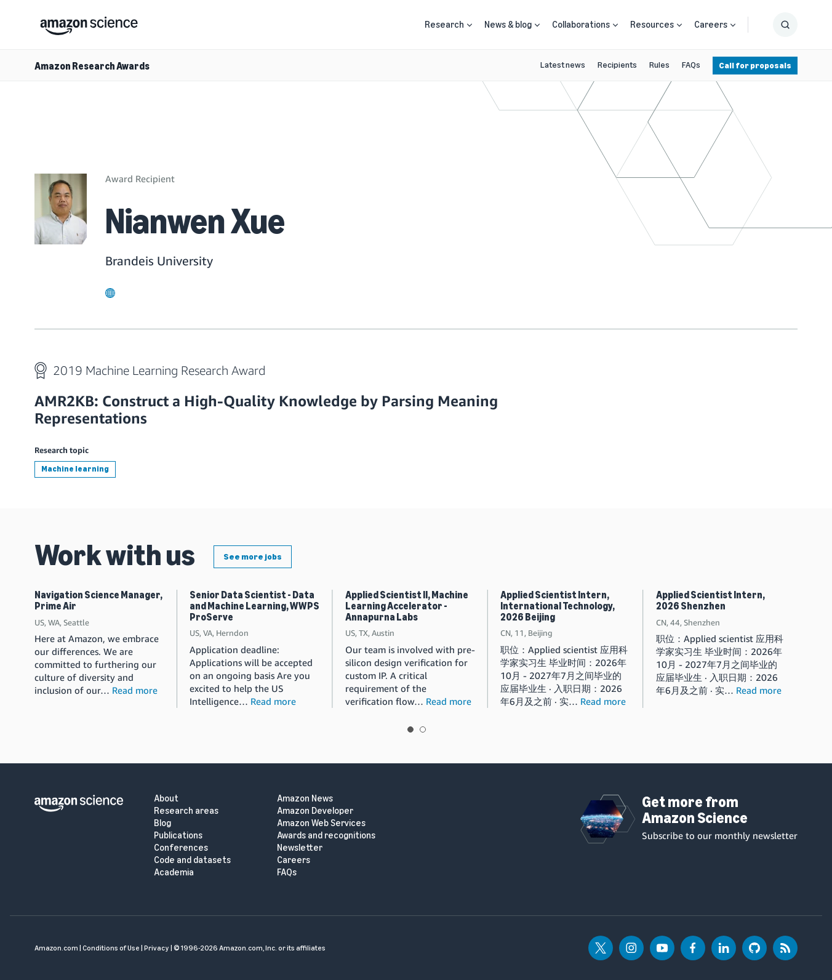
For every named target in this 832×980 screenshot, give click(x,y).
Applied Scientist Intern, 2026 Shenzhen (710, 600)
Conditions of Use (111, 948)
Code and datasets (192, 860)
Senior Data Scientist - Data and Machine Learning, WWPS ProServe (254, 605)
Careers (710, 24)
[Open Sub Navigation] (469, 25)
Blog (162, 823)
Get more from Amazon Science (695, 810)
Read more (135, 690)
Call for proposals (755, 65)
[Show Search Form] (785, 24)
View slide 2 (423, 729)
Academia (174, 872)
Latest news (562, 65)
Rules (659, 65)
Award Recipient (140, 178)
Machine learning (75, 468)
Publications (178, 835)
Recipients (617, 65)
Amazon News (305, 798)
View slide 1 (410, 729)
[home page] (88, 22)
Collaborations (581, 24)
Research (444, 24)
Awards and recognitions (326, 835)
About (166, 798)
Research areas (186, 811)
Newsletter (299, 848)
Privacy (156, 948)
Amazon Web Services (321, 823)
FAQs (691, 65)
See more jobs (252, 557)
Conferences (181, 848)
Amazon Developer (315, 811)
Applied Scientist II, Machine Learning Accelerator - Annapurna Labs (406, 605)
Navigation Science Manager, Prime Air (98, 600)
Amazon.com (56, 948)
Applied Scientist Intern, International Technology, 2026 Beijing (557, 605)
